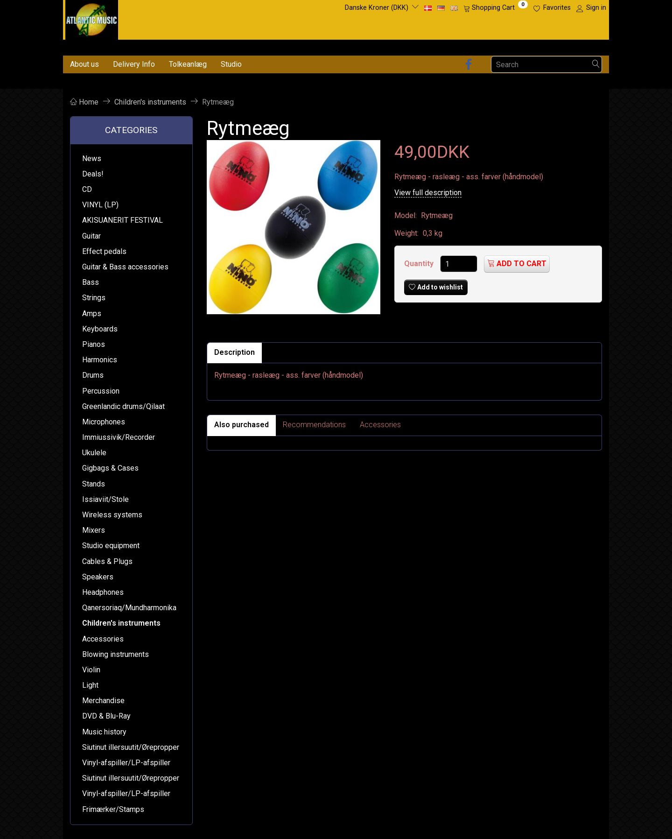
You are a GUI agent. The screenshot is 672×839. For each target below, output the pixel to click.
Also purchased (241, 424)
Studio (231, 64)
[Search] (596, 64)
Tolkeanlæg (188, 64)
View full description (428, 192)
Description (234, 352)
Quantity (419, 263)
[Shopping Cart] (496, 8)
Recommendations (314, 424)
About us (84, 64)
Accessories (380, 424)
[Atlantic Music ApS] (91, 18)
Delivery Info (134, 64)
